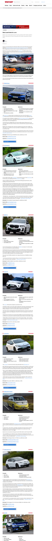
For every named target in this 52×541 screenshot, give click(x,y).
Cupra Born (6, 364)
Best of (31, 5)
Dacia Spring (29, 177)
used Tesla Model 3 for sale (11, 204)
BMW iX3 (20, 246)
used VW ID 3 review (10, 504)
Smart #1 (5, 304)
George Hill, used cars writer (7, 132)
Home (3, 24)
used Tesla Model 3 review (11, 202)
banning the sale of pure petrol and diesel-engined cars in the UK (17, 47)
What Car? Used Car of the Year (24, 118)
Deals (11, 5)
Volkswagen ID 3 (26, 364)
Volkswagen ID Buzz (17, 423)
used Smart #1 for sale (11, 325)
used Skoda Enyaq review (11, 136)
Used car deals (10, 141)
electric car (20, 50)
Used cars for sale (17, 5)
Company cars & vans (38, 5)
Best (5, 24)
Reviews (7, 5)
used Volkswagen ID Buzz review (13, 439)
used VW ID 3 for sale (10, 506)
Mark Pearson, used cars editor (26, 198)
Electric (23, 5)
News (27, 5)
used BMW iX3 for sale (10, 264)
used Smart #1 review (11, 323)
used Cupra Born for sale (11, 384)
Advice (45, 5)
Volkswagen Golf (20, 484)
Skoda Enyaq (6, 115)
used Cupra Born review (11, 382)
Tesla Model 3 (14, 177)
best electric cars (19, 178)
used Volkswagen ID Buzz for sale (12, 441)
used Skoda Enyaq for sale (11, 138)
